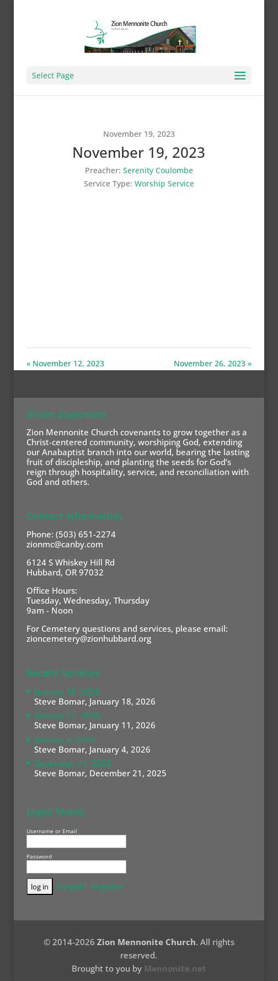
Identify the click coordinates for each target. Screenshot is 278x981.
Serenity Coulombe (158, 170)
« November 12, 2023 (65, 363)
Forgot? (72, 886)
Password (39, 856)
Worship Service (164, 183)
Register (107, 886)
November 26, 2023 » (213, 363)
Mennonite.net (175, 968)
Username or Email (51, 831)
